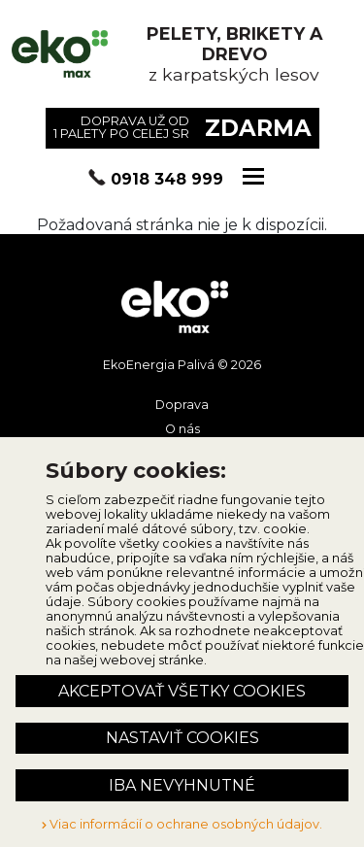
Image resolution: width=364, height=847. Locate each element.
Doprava (182, 404)
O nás (182, 429)
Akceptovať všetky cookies (182, 691)
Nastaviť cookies (182, 737)
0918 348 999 (167, 179)
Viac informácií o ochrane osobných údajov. (182, 824)
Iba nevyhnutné (182, 785)
